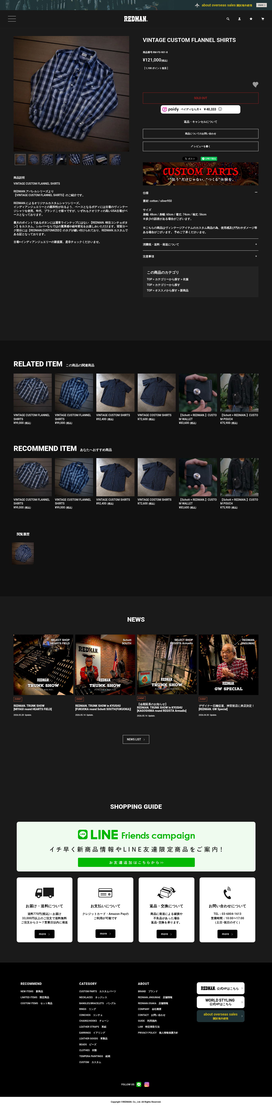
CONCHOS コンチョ (91, 1015)
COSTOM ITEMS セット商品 (37, 1003)
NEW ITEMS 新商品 (32, 991)
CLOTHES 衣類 (88, 1050)
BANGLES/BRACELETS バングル (97, 1003)
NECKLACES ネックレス (93, 997)
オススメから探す (166, 290)
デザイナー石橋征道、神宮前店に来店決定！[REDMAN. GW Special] (226, 707)
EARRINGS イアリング (92, 1032)
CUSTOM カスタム (90, 1062)
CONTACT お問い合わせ (152, 1015)
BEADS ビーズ (88, 1044)
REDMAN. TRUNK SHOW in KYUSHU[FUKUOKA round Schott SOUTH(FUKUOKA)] (103, 707)
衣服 (185, 279)
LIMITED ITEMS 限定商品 (35, 997)
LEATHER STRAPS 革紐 (92, 1026)
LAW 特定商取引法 (149, 1026)
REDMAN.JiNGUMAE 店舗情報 (155, 997)
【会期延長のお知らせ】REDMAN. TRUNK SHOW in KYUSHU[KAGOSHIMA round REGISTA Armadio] (161, 708)
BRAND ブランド (148, 991)
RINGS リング (87, 1009)
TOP (149, 279)
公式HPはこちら (228, 988)
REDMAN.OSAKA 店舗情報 (153, 1003)
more (260, 5)
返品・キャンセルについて (200, 121)
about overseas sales (221, 1016)
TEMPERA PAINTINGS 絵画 (94, 1056)
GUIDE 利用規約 (147, 1020)
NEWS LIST (134, 739)
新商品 (184, 290)
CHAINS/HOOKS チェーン (94, 1020)
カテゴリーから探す (167, 279)
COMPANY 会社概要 (149, 1009)
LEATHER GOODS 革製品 (93, 1038)
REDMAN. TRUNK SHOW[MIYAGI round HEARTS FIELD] (33, 707)
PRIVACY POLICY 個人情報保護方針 (158, 1032)
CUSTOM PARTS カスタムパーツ (97, 991)
